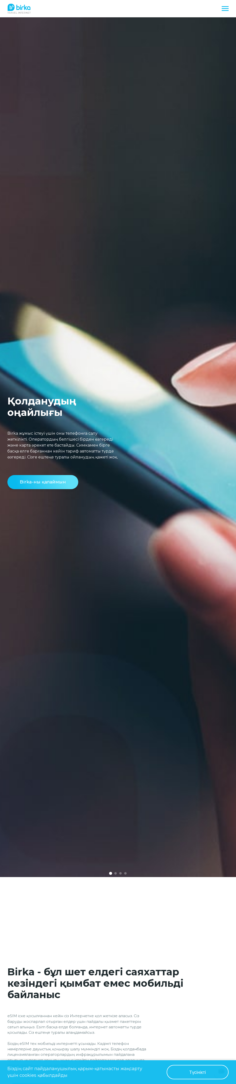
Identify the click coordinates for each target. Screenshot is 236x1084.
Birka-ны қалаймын (43, 482)
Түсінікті (197, 1072)
